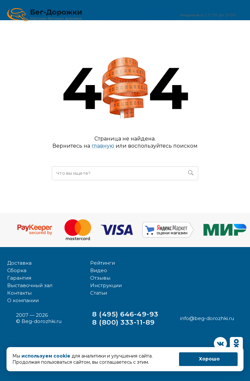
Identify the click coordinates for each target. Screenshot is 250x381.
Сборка (16, 270)
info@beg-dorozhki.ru (207, 318)
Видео (98, 270)
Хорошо (209, 359)
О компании (23, 300)
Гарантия (19, 277)
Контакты (19, 292)
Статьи (98, 292)
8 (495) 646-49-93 (125, 313)
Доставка (19, 262)
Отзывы (100, 277)
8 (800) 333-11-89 (123, 321)
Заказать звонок (150, 14)
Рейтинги (102, 262)
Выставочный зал (29, 285)
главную (102, 146)
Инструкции (106, 285)
